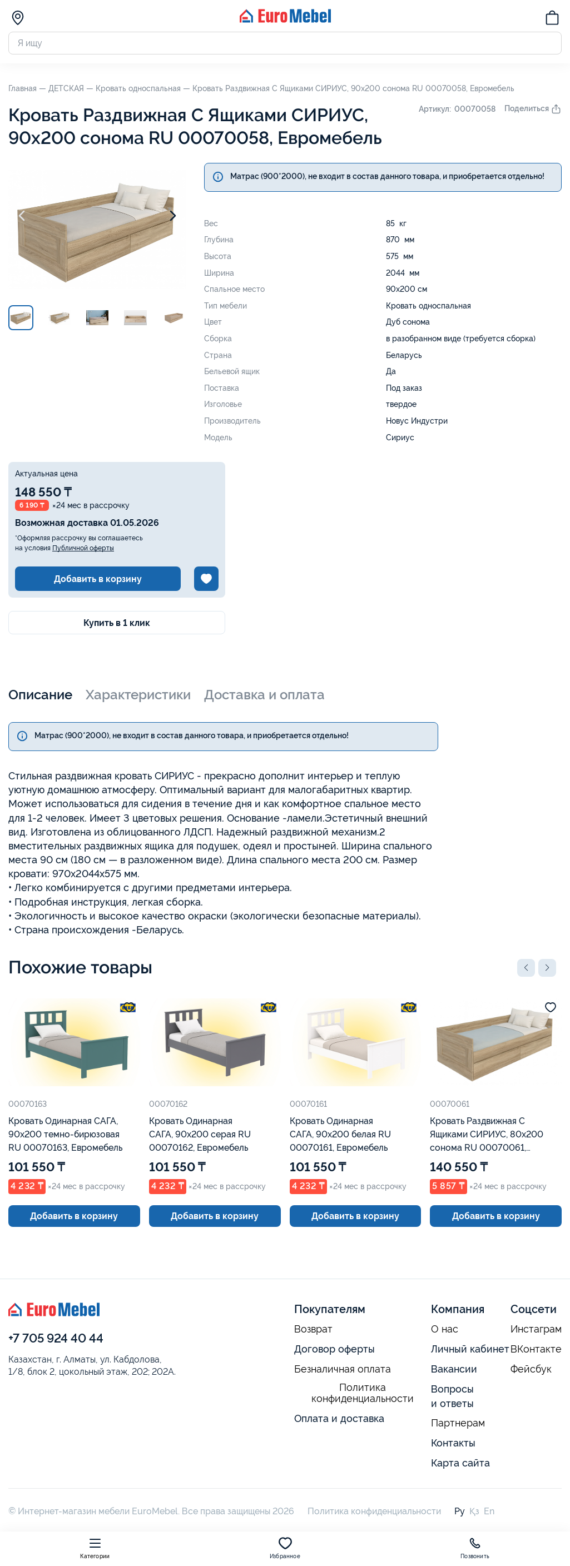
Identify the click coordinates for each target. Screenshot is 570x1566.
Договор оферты (334, 1349)
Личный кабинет (470, 1349)
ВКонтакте (536, 1349)
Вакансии (454, 1369)
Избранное (285, 1548)
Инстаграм (536, 1329)
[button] (526, 968)
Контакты (453, 1443)
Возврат (313, 1329)
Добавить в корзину (98, 579)
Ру (459, 1511)
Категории (95, 1548)
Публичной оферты (83, 548)
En (489, 1511)
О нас (444, 1329)
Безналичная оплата (342, 1369)
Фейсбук (531, 1369)
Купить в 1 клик (116, 623)
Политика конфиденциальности (362, 1393)
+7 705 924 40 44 (55, 1338)
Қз (474, 1511)
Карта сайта (460, 1463)
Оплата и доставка (339, 1418)
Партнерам (458, 1423)
